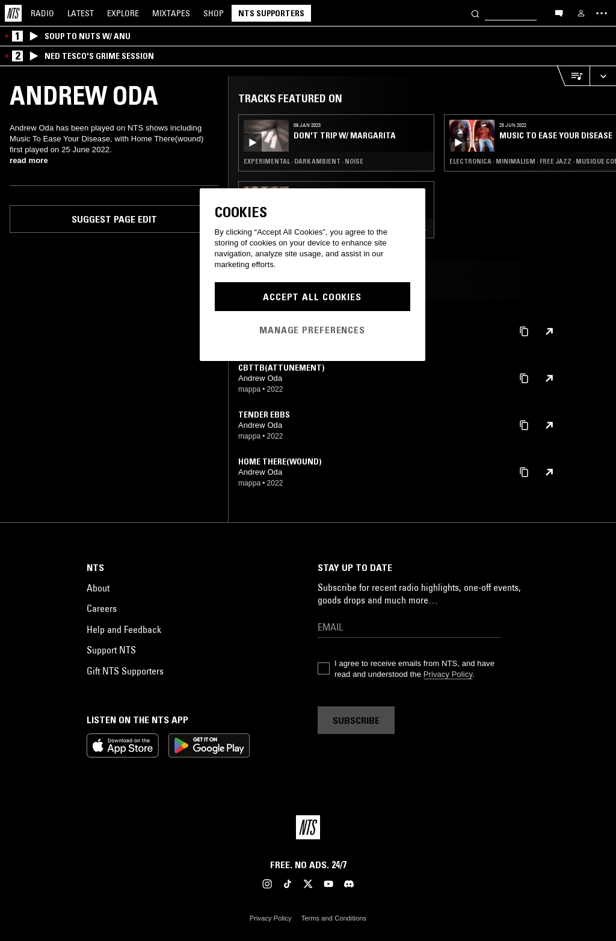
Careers (102, 608)
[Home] (13, 13)
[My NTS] (581, 13)
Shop (213, 13)
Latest (80, 13)
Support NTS (111, 650)
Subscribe (356, 720)
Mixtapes (171, 13)
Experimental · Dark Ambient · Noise (303, 161)
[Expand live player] (603, 76)
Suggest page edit (114, 219)
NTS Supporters (271, 13)
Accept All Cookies (312, 297)
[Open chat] (558, 13)
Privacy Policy (448, 674)
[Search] (475, 12)
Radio (42, 13)
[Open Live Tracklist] (573, 76)
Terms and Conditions (333, 918)
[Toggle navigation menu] (601, 13)
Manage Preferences (312, 330)
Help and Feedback (124, 629)
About (98, 588)
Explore (123, 13)
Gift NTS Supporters (125, 671)
